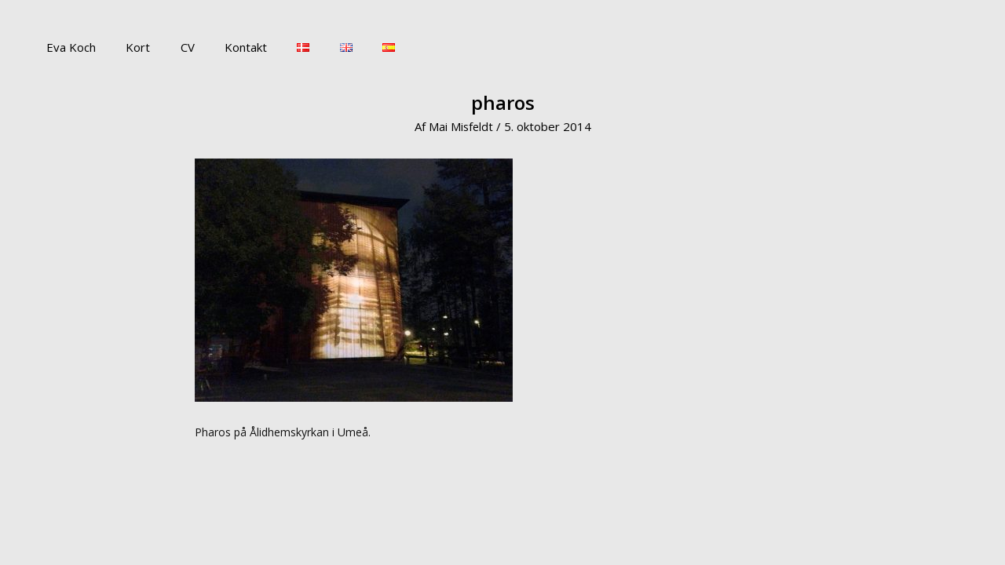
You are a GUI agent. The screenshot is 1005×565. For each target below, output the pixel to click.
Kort (128, 47)
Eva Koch (68, 47)
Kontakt (223, 47)
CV (171, 47)
